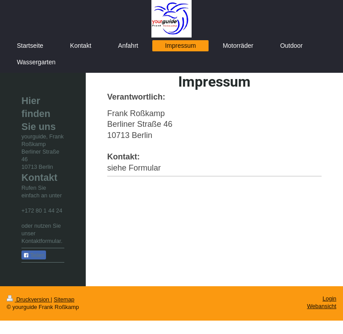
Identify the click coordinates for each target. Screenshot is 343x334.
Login (329, 299)
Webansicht (321, 306)
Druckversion (28, 299)
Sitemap (64, 299)
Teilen (33, 255)
